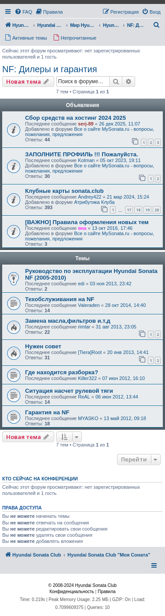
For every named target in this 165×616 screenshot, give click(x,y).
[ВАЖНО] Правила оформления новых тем (87, 222)
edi (81, 283)
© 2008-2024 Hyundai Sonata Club (82, 585)
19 (147, 210)
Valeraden (88, 305)
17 (129, 210)
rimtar (84, 326)
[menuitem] (23, 12)
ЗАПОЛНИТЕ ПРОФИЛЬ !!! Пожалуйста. (81, 154)
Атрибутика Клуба (94, 202)
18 (138, 210)
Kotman (86, 160)
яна (82, 228)
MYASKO (88, 418)
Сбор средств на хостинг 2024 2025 (75, 117)
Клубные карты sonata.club (64, 191)
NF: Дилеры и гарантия (49, 69)
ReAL (84, 396)
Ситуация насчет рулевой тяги (69, 390)
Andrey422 (89, 196)
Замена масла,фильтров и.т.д (67, 320)
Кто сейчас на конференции (40, 478)
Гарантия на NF (47, 412)
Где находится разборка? (61, 372)
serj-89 (85, 123)
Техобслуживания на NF (59, 299)
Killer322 (87, 378)
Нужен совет (43, 346)
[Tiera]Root (90, 352)
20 (156, 210)
